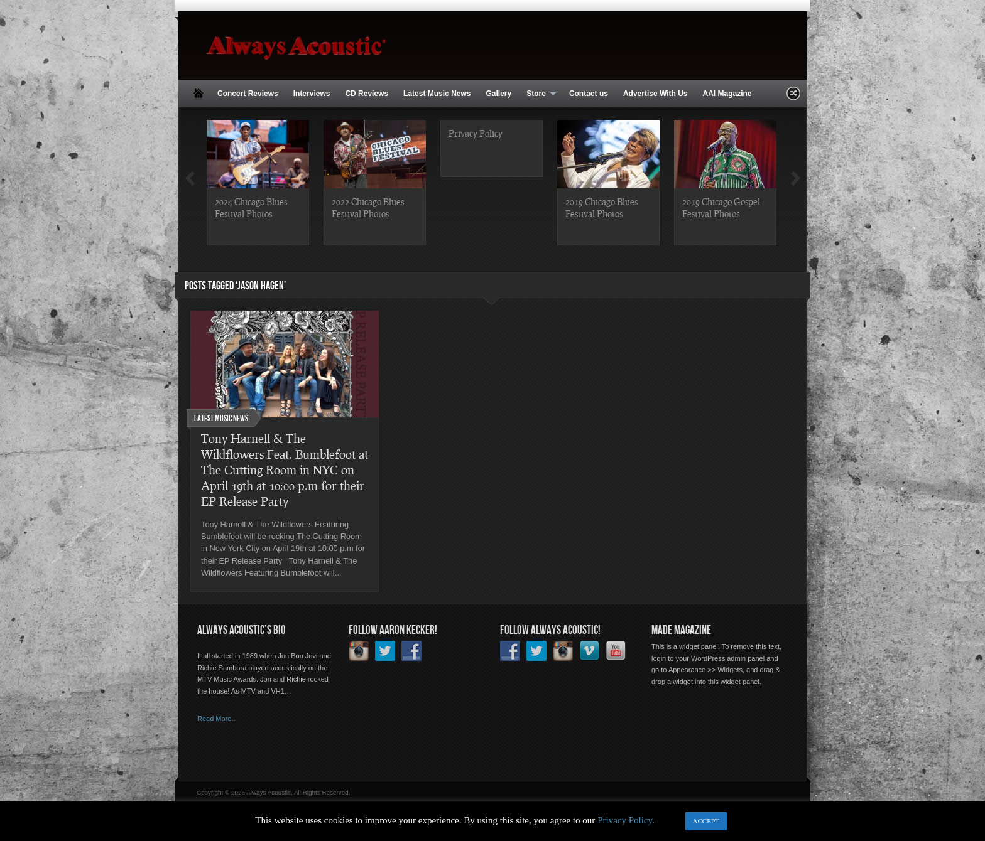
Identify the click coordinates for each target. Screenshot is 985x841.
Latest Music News (437, 93)
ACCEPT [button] (706, 821)
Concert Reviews (247, 93)
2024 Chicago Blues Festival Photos (251, 207)
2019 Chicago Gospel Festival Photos (721, 207)
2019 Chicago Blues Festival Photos (601, 207)
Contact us (588, 93)
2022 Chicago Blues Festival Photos (368, 207)
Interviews (311, 93)
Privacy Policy (476, 133)
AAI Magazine (726, 93)
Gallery (498, 93)
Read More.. (216, 718)
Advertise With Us (655, 93)
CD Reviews (366, 93)
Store (537, 94)
